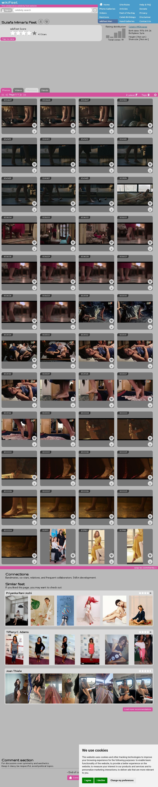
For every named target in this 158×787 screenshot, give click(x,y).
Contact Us (145, 21)
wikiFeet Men (105, 21)
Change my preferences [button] (121, 780)
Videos (103, 13)
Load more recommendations (137, 709)
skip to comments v (145, 567)
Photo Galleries (107, 8)
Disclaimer (145, 17)
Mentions (104, 17)
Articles (123, 8)
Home (107, 4)
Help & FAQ (145, 4)
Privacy (143, 13)
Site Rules (124, 4)
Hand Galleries (126, 21)
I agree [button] (88, 780)
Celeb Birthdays (127, 17)
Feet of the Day (127, 13)
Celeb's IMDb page (138, 27)
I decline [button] (101, 780)
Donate (143, 8)
